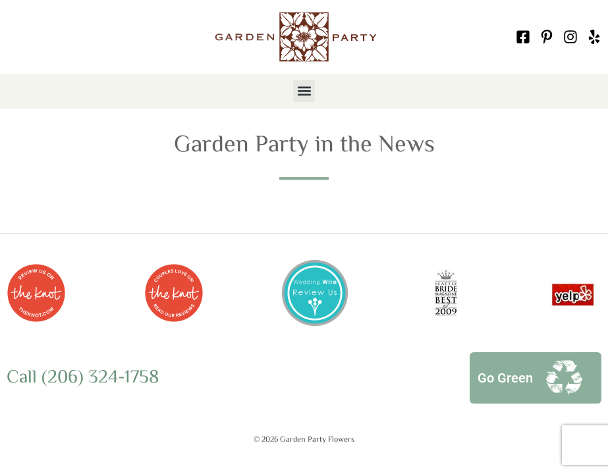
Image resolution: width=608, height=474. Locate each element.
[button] (304, 91)
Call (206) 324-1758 (83, 377)
